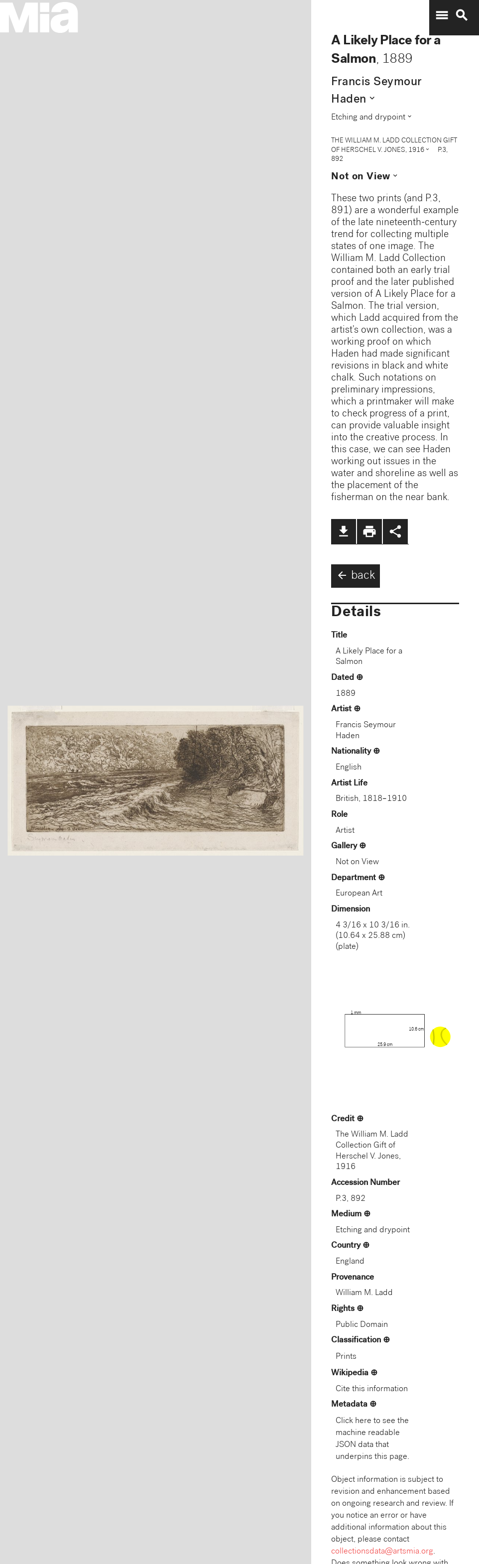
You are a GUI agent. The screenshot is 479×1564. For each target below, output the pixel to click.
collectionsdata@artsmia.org (382, 1552)
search (461, 15)
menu (441, 15)
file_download (343, 531)
